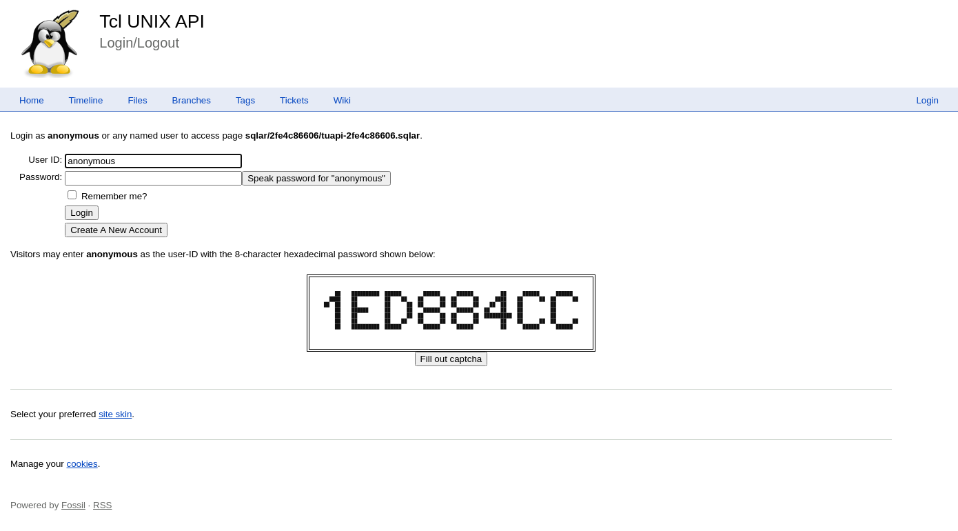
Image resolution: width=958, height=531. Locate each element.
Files (137, 100)
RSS (102, 505)
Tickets (294, 100)
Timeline (86, 100)
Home (31, 100)
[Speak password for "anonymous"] (316, 178)
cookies (82, 464)
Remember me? (114, 196)
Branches (191, 100)
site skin (115, 414)
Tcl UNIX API (152, 21)
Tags (245, 100)
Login (927, 100)
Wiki (342, 100)
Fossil (73, 505)
